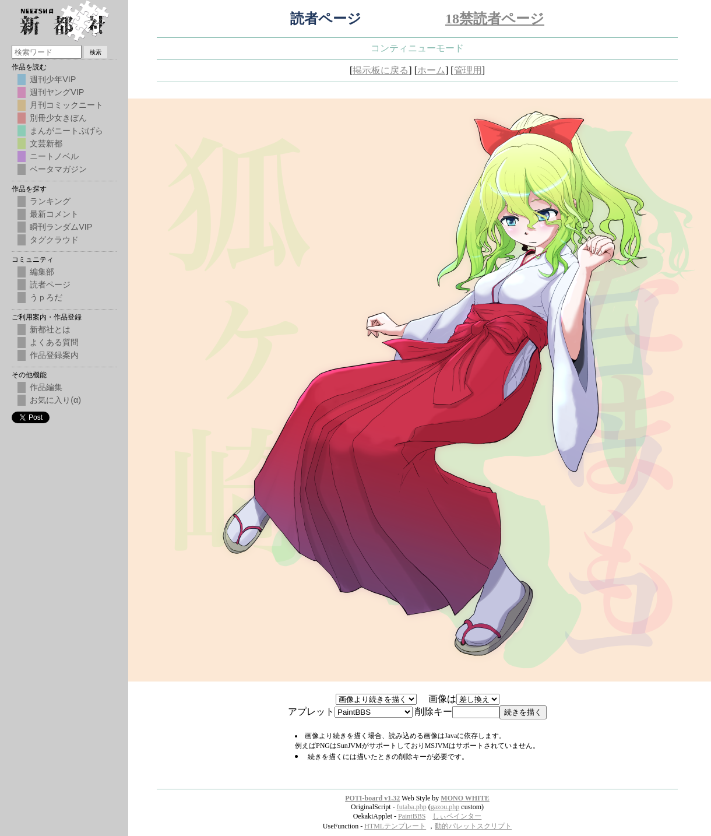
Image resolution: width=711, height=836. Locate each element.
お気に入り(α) (55, 400)
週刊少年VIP (53, 79)
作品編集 (46, 387)
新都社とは (50, 329)
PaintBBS (411, 816)
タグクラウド (54, 239)
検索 (95, 52)
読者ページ (50, 284)
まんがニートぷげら (66, 130)
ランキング (50, 201)
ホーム (431, 70)
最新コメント (54, 214)
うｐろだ (46, 297)
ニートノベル (54, 156)
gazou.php (445, 807)
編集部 (42, 271)
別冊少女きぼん (58, 117)
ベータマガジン (58, 169)
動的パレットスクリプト (473, 826)
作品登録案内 (54, 355)
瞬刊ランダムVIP (61, 226)
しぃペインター (456, 816)
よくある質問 (54, 342)
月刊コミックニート (66, 105)
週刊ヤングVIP (57, 92)
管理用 (468, 70)
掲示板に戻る (381, 70)
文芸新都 (46, 143)
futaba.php (412, 807)
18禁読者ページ (494, 18)
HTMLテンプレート (395, 826)
